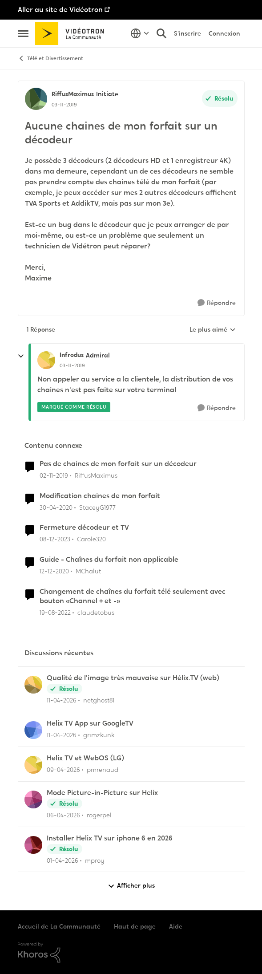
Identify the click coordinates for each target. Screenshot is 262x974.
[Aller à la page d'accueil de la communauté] (72, 33)
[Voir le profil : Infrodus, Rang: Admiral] (46, 360)
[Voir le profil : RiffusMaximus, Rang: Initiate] (36, 99)
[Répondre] (217, 303)
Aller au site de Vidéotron (60, 9)
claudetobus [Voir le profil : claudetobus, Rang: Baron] (95, 613)
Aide (175, 926)
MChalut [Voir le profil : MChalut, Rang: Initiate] (88, 571)
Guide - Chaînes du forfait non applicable (109, 559)
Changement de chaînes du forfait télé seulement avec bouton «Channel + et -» (133, 596)
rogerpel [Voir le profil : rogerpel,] (99, 815)
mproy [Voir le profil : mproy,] (95, 860)
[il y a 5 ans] (54, 571)
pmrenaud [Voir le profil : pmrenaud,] (102, 770)
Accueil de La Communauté (59, 926)
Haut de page (135, 926)
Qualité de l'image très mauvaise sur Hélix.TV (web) (133, 678)
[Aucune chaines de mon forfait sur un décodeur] (72, 365)
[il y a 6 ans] (54, 475)
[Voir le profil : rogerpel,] (33, 799)
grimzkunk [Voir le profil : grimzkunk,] (98, 735)
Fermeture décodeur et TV (84, 527)
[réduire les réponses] (21, 356)
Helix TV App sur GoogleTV (90, 723)
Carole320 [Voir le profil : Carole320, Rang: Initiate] (91, 539)
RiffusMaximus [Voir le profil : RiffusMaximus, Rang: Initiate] (73, 94)
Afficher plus (131, 885)
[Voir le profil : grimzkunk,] (33, 730)
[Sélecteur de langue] (140, 33)
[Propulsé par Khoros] (131, 952)
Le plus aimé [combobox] (212, 329)
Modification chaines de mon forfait (100, 495)
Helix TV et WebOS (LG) (85, 758)
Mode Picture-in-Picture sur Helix (102, 792)
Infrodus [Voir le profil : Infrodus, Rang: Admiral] (72, 355)
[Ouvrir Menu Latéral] (23, 33)
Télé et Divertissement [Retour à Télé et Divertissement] (50, 58)
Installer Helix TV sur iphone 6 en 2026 (110, 838)
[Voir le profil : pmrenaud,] (33, 765)
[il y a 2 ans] (55, 539)
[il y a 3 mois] (62, 700)
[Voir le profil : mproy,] (33, 845)
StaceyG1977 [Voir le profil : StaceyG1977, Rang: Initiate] (97, 507)
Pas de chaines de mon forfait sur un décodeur (118, 463)
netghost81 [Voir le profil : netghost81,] (98, 700)
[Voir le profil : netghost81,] (33, 685)
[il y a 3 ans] (55, 612)
